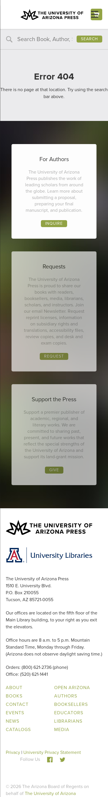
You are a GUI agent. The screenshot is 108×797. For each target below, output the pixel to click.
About (14, 687)
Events (15, 712)
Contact (17, 704)
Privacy (13, 752)
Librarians (68, 721)
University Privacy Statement (52, 752)
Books (14, 696)
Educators (68, 712)
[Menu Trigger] (95, 14)
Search (89, 39)
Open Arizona (72, 687)
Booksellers (71, 704)
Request (54, 356)
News (12, 721)
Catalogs (18, 729)
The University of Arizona (50, 793)
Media (61, 729)
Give (54, 470)
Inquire (54, 223)
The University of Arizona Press (51, 14)
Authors (65, 696)
